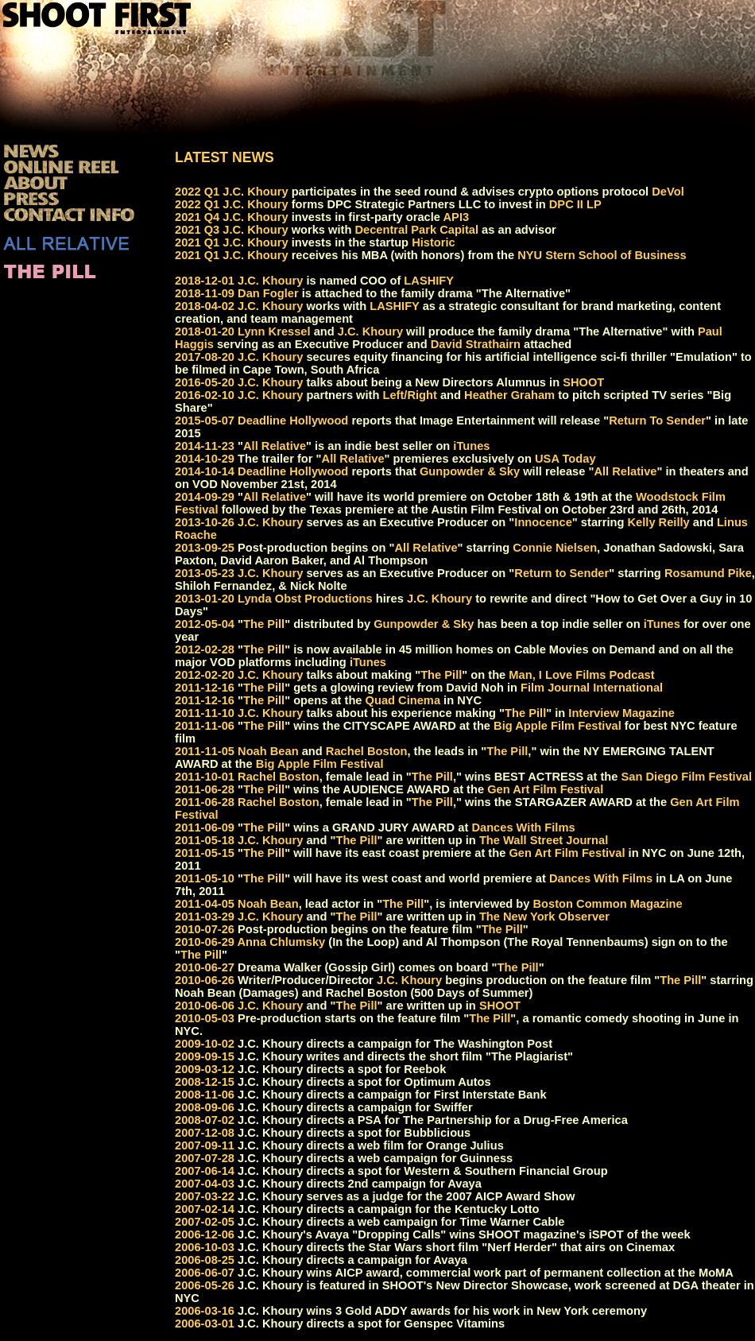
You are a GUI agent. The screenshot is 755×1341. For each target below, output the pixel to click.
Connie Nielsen (555, 547)
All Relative (274, 446)
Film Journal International (592, 687)
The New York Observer (544, 916)
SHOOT (583, 382)
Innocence (543, 522)
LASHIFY (429, 280)
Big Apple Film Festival (557, 725)
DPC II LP (575, 204)
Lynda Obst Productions (305, 598)
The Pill (264, 624)
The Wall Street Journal (543, 840)
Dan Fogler (268, 293)
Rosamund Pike (708, 573)
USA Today (565, 458)
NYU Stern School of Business (602, 255)
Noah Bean (268, 751)
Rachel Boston (367, 751)
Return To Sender (657, 420)
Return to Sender (561, 573)
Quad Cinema (403, 700)
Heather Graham (509, 395)
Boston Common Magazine (608, 903)
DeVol (667, 191)
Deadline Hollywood (293, 420)
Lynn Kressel (274, 331)
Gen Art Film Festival (545, 789)
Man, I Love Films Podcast (581, 675)
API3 (456, 217)
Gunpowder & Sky (470, 471)
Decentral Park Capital (416, 229)
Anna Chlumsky (282, 942)
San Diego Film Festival (687, 776)
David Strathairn (476, 344)
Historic (433, 242)
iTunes (471, 446)
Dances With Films (523, 827)
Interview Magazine (621, 713)
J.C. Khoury (255, 191)
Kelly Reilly (659, 522)
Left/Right (409, 395)
